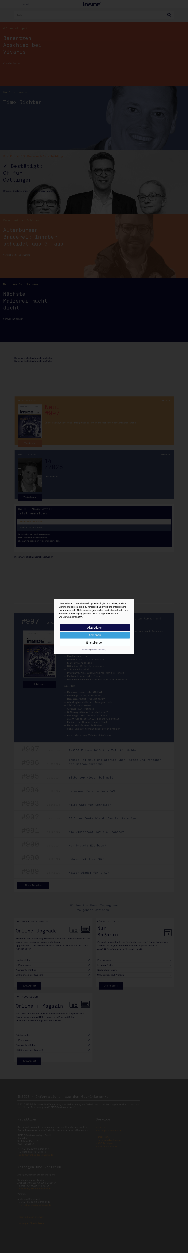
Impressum (86, 650)
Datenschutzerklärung (98, 650)
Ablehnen (95, 635)
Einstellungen (94, 642)
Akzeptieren (95, 627)
